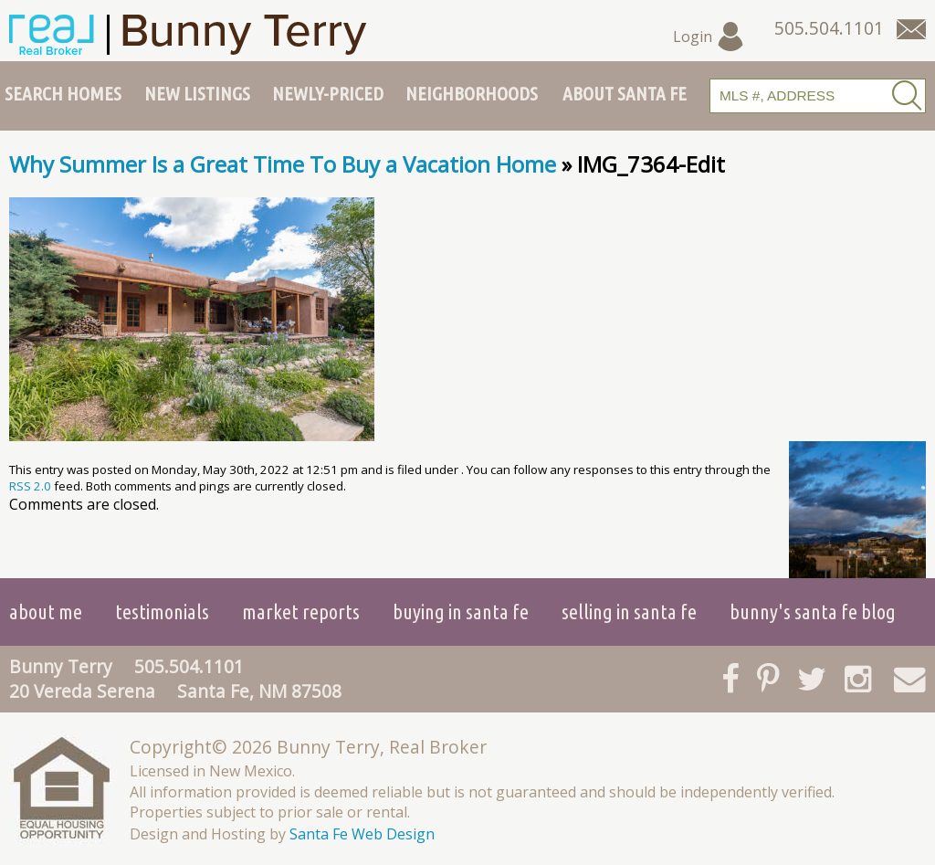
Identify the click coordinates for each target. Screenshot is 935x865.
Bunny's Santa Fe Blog (813, 611)
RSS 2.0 (30, 486)
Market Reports (301, 611)
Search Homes (63, 93)
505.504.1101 (189, 666)
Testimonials (162, 611)
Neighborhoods (471, 93)
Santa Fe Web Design (362, 834)
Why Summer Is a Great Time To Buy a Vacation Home (282, 164)
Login (709, 36)
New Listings (197, 93)
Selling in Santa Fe (629, 611)
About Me (45, 611)
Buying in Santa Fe (461, 611)
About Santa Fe (624, 93)
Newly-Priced (327, 93)
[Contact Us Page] (911, 29)
